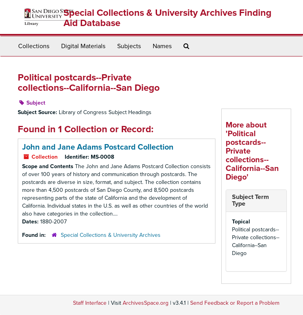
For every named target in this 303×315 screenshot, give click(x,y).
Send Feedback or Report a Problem (234, 303)
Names (162, 46)
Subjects (129, 46)
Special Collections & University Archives (111, 235)
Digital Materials (83, 46)
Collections (33, 46)
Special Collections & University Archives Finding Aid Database (167, 18)
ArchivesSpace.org (145, 303)
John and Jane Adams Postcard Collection (98, 147)
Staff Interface (90, 303)
